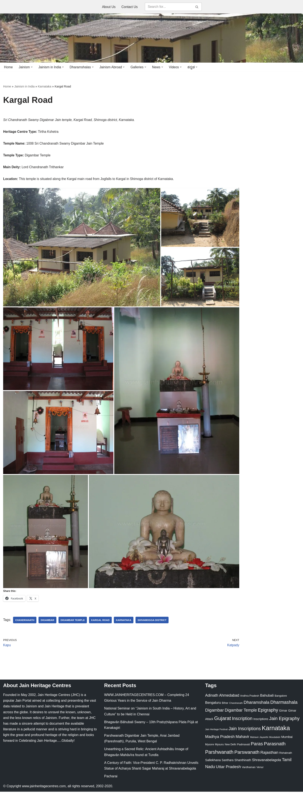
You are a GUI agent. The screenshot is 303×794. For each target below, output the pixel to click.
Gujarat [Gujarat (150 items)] (222, 721)
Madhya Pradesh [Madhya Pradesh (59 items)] (220, 739)
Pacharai (110, 779)
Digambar (48, 622)
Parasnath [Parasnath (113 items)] (275, 746)
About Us (109, 7)
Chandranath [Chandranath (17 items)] (236, 705)
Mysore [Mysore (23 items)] (209, 746)
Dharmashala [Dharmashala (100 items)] (284, 704)
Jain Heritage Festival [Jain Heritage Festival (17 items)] (216, 731)
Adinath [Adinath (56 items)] (211, 697)
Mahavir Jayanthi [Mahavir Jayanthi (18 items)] (259, 739)
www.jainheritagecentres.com (44, 788)
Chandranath (25, 622)
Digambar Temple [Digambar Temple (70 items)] (241, 712)
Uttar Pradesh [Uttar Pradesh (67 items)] (228, 769)
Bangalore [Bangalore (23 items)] (281, 698)
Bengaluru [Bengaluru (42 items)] (213, 705)
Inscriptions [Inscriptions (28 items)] (260, 721)
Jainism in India (24, 86)
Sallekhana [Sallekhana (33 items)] (213, 762)
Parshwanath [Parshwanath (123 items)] (219, 754)
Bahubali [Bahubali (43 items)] (267, 698)
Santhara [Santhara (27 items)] (228, 762)
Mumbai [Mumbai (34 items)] (287, 739)
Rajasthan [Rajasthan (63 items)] (269, 754)
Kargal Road (102, 622)
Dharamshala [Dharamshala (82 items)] (256, 704)
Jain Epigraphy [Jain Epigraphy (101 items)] (284, 721)
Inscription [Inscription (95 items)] (242, 721)
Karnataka (44, 86)
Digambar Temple (73, 622)
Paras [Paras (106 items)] (257, 746)
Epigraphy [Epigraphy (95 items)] (268, 712)
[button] (32, 67)
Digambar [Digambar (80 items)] (214, 712)
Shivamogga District (155, 622)
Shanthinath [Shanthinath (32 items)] (242, 762)
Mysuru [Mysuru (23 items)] (219, 746)
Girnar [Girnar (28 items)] (283, 713)
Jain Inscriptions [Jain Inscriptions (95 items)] (245, 731)
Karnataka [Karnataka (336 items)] (276, 730)
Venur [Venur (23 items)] (259, 769)
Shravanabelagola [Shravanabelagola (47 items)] (266, 762)
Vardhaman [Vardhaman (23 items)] (248, 769)
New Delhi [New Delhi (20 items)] (230, 747)
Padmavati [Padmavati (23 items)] (243, 746)
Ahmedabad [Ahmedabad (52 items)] (229, 698)
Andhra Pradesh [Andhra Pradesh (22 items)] (249, 698)
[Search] (169, 7)
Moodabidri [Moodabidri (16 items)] (274, 739)
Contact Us (129, 7)
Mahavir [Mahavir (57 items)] (242, 739)
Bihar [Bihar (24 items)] (225, 705)
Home (8, 67)
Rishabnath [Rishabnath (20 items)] (285, 755)
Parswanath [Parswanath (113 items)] (246, 754)
